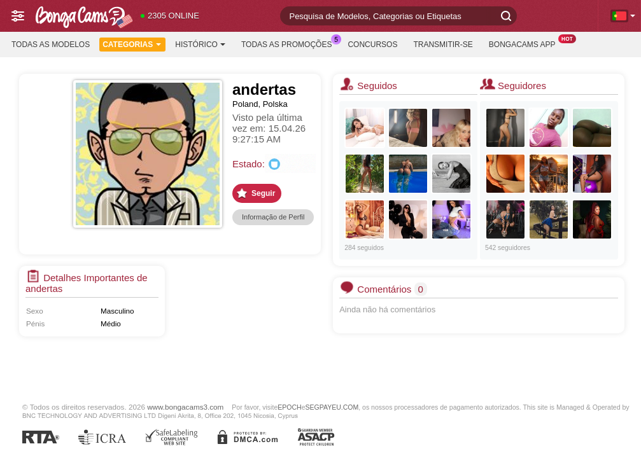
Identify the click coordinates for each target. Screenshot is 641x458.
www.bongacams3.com (185, 407)
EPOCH (289, 407)
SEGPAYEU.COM (332, 407)
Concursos (372, 44)
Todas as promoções (289, 43)
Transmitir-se (442, 44)
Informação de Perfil (273, 217)
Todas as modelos (50, 44)
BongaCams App (525, 43)
